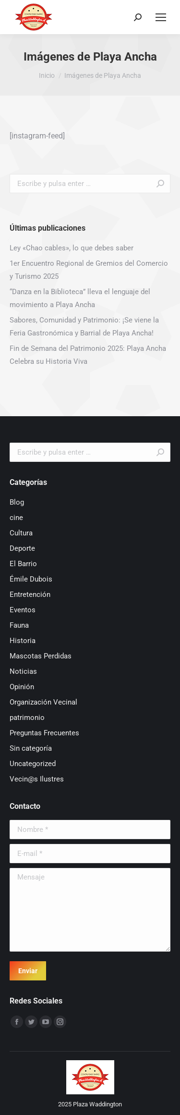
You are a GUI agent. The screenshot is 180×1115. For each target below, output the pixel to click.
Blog (17, 502)
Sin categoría (31, 748)
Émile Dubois (31, 579)
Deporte (22, 548)
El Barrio (23, 563)
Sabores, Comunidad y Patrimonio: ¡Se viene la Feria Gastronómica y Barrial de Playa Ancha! (84, 326)
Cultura (21, 533)
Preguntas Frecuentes (44, 733)
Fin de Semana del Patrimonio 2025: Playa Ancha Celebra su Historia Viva (88, 355)
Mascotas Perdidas (41, 656)
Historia (23, 640)
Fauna (19, 625)
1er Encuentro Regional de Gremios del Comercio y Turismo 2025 (89, 270)
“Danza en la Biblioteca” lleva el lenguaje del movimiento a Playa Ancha (80, 298)
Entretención (30, 594)
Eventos (23, 610)
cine (16, 517)
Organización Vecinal (43, 702)
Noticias (23, 671)
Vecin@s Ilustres (37, 779)
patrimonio (27, 717)
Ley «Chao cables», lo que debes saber (71, 248)
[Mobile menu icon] (160, 17)
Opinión (22, 686)
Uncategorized (33, 763)
